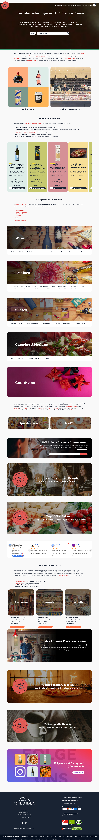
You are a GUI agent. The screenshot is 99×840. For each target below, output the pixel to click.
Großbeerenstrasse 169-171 (73, 617)
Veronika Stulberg (80, 544)
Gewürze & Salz (63, 289)
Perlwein (63, 251)
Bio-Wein (13, 251)
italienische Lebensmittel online (33, 123)
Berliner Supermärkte (71, 109)
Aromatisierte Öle (31, 286)
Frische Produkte (75, 289)
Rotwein (21, 251)
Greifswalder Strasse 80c (44, 617)
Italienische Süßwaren (20, 214)
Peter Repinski (38, 544)
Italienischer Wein (19, 210)
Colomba (26, 408)
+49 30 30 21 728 (25, 816)
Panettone (16, 408)
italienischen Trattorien (64, 575)
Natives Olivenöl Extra (17, 286)
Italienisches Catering (20, 220)
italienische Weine (57, 403)
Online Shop (28, 109)
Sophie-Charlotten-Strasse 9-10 (18, 617)
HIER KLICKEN (78, 772)
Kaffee (16, 217)
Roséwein (38, 251)
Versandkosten (84, 834)
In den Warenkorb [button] (19, 188)
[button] (94, 5)
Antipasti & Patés (27, 289)
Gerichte (20, 358)
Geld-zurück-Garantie (72, 834)
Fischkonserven (39, 289)
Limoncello (56, 408)
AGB (18, 834)
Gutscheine (36, 836)
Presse (42, 836)
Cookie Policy (61, 834)
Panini (47, 358)
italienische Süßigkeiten (71, 406)
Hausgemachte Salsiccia (34, 358)
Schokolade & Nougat (32, 323)
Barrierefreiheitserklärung (28, 834)
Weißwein (29, 251)
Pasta (53, 286)
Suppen (83, 286)
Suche (68, 33)
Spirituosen (18, 215)
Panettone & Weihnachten (63, 323)
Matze (56, 544)
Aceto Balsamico (43, 286)
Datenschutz (40, 834)
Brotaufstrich (46, 323)
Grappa (49, 408)
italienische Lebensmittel (45, 403)
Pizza (72, 409)
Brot (12, 358)
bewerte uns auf (18, 555)
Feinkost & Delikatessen (21, 212)
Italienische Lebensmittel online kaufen (55, 836)
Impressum (13, 834)
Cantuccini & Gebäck (16, 323)
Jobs (7, 834)
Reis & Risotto (62, 286)
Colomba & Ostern (80, 323)
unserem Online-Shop (20, 204)
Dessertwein (72, 251)
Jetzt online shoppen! (70, 813)
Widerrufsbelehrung (51, 834)
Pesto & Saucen (15, 289)
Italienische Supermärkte (21, 581)
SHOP (32, 33)
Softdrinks (17, 219)
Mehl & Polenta (74, 286)
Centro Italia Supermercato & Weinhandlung (17, 546)
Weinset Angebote (85, 251)
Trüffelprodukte (51, 289)
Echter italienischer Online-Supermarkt (25, 132)
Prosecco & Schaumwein (51, 251)
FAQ (4, 834)
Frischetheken (18, 583)
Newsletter (93, 834)
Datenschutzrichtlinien (82, 449)
